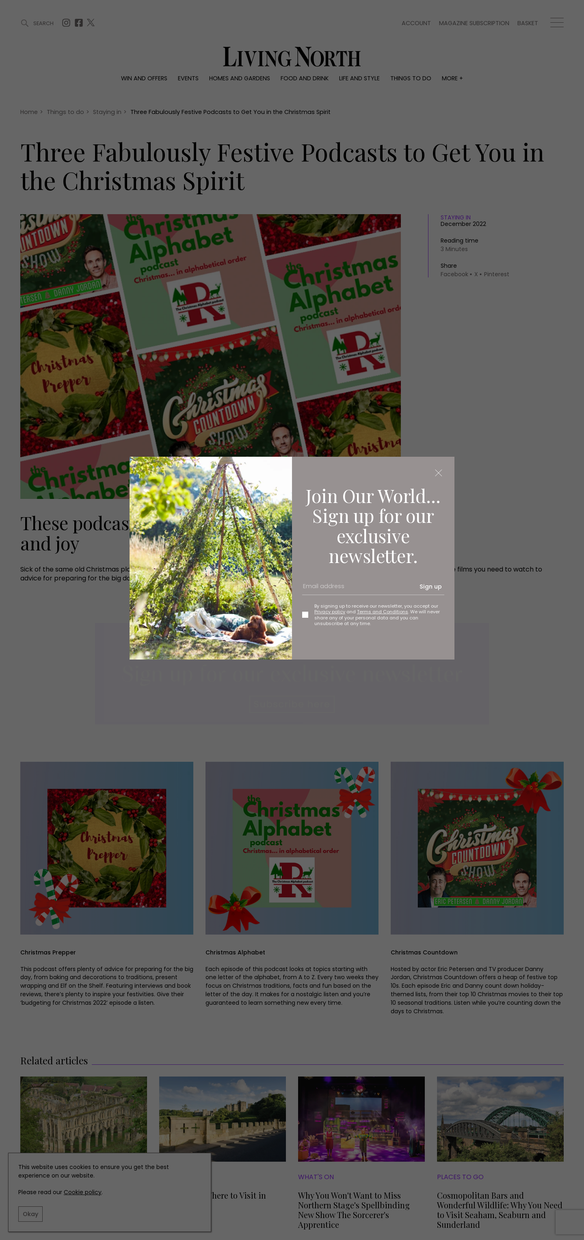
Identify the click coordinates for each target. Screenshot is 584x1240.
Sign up (431, 586)
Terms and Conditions (382, 611)
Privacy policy (329, 611)
